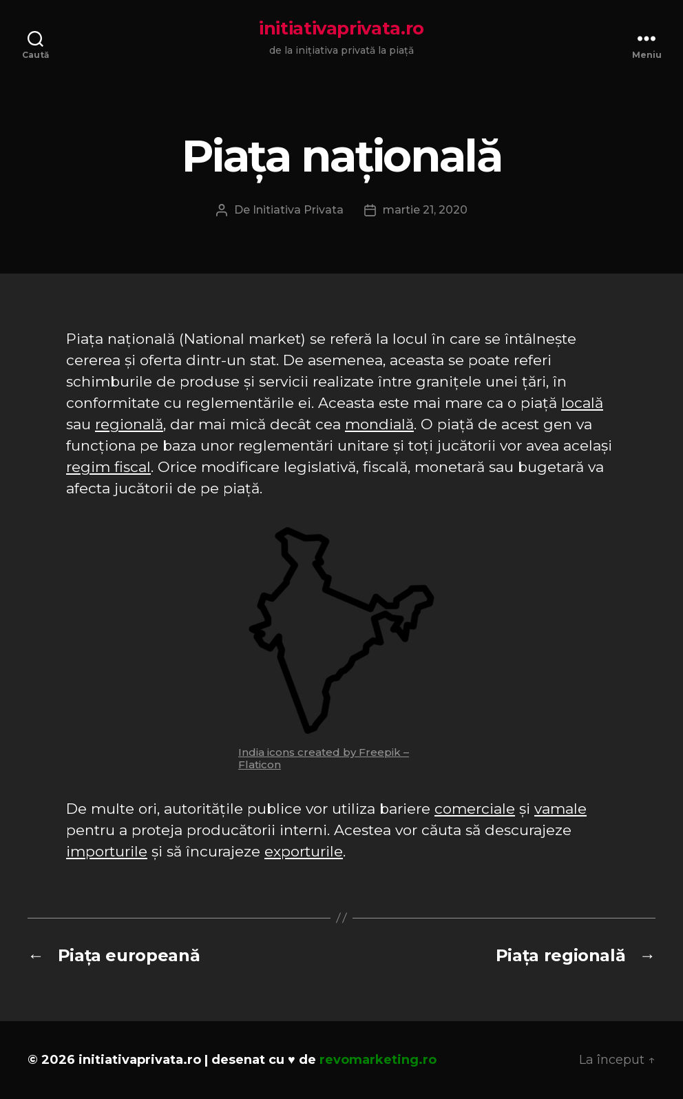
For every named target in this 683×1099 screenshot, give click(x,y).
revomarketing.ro (378, 1059)
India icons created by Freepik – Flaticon (323, 758)
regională (129, 424)
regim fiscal (108, 466)
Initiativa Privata (298, 209)
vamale (560, 808)
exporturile (303, 851)
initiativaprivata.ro (341, 28)
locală (582, 402)
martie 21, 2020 (425, 209)
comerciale (474, 808)
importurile (106, 851)
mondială (379, 424)
